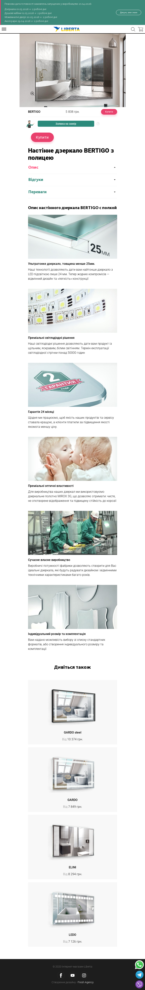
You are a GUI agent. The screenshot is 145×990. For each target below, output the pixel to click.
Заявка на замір (66, 123)
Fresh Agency (86, 982)
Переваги (37, 192)
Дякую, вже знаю (128, 12)
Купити (109, 111)
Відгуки (35, 180)
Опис (33, 167)
